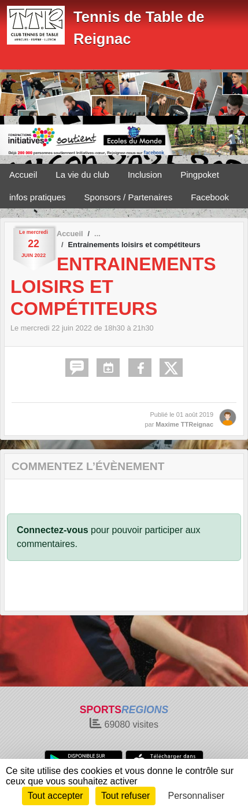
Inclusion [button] (145, 174)
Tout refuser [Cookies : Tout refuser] (125, 796)
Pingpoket (199, 174)
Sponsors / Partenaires (128, 197)
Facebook (210, 197)
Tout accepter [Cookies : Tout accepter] (55, 796)
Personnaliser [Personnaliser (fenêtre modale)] (196, 796)
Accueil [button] (23, 174)
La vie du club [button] (82, 174)
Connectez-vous (52, 530)
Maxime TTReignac (184, 424)
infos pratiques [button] (37, 197)
